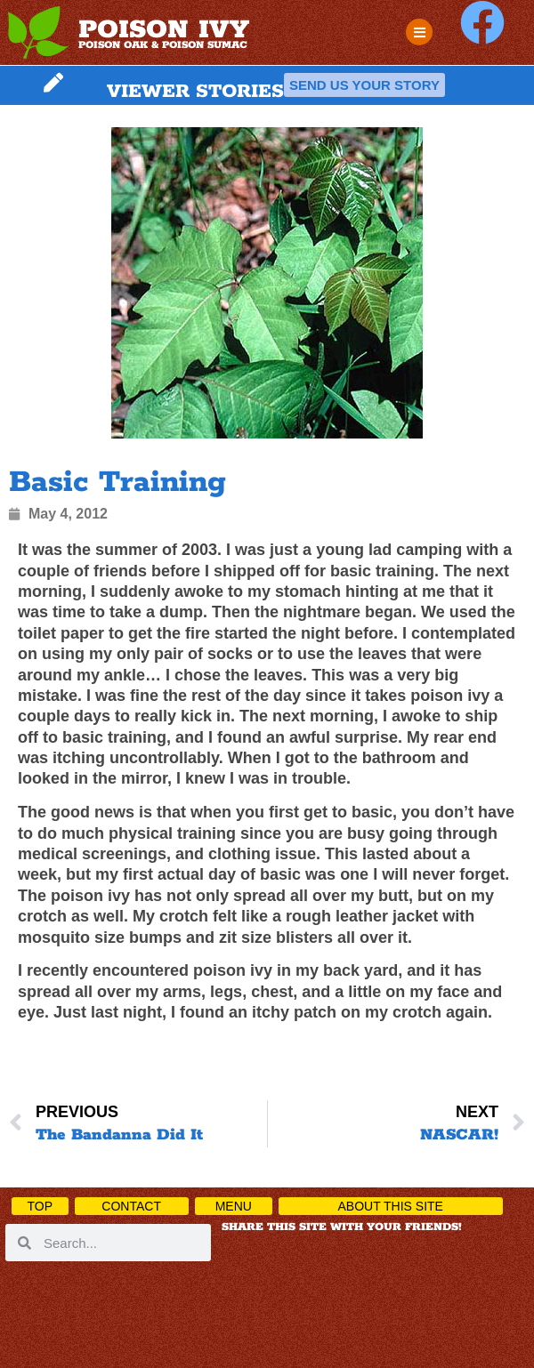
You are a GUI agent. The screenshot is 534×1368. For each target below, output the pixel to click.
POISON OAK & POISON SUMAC (162, 45)
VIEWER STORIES (195, 91)
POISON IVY (163, 30)
